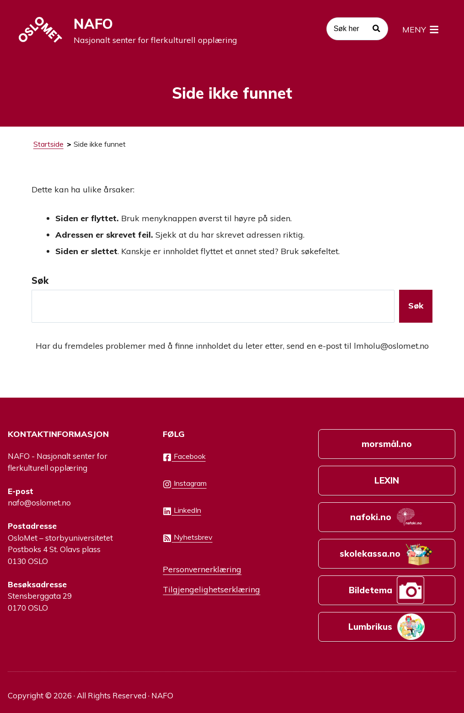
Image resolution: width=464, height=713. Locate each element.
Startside (48, 144)
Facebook (184, 457)
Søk (40, 280)
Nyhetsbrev (187, 537)
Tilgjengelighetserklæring (211, 589)
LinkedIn (182, 510)
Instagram (184, 484)
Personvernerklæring (202, 569)
